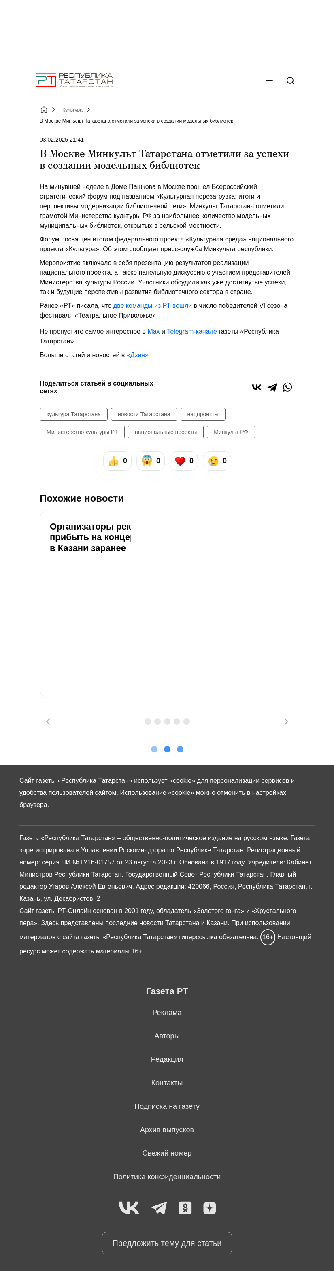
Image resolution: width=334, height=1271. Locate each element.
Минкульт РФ (231, 432)
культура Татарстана (74, 414)
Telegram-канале (192, 331)
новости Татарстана (144, 414)
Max (153, 331)
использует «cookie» (164, 780)
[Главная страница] (74, 80)
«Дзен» (138, 355)
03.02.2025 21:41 (62, 139)
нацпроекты (203, 414)
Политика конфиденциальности (167, 1177)
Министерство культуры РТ (82, 432)
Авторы (166, 1036)
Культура (72, 110)
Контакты (167, 1083)
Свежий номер (167, 1153)
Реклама (166, 1012)
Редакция (167, 1059)
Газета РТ (167, 991)
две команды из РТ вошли (152, 305)
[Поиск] (290, 80)
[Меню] (269, 80)
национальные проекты (166, 432)
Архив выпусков (167, 1130)
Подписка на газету (167, 1106)
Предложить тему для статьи (166, 1243)
